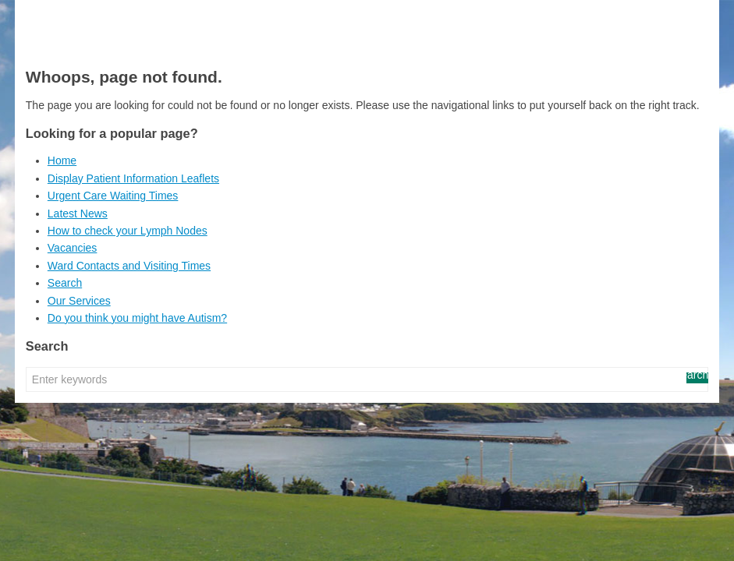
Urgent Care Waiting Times (113, 195)
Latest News (78, 213)
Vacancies (73, 248)
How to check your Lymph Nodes (127, 230)
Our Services (79, 301)
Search (65, 283)
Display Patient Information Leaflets (133, 178)
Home (62, 160)
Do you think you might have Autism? (137, 318)
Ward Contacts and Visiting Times (129, 265)
